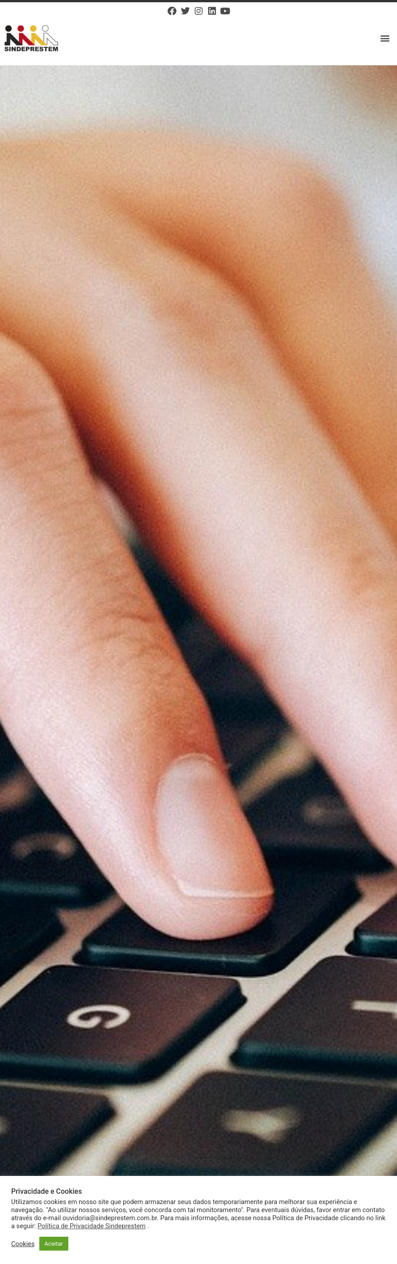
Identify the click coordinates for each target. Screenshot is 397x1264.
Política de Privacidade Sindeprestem (92, 1226)
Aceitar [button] (54, 1243)
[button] (385, 38)
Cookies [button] (23, 1244)
